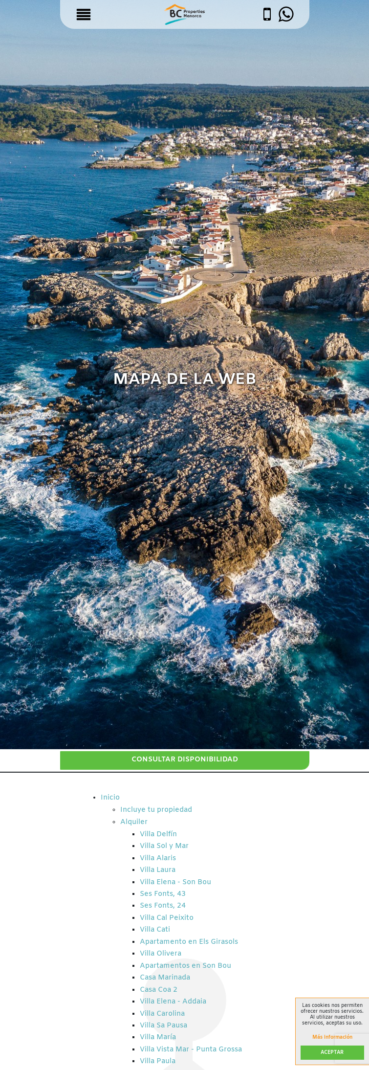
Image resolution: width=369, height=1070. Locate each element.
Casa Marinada (165, 977)
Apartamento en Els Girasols (189, 942)
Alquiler (134, 822)
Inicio (110, 797)
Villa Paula (157, 1061)
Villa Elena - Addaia (173, 1001)
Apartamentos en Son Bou (185, 966)
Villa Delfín (158, 834)
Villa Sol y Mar (164, 846)
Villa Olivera (160, 954)
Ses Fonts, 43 (163, 894)
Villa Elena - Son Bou (175, 882)
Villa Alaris (158, 858)
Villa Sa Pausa (163, 1025)
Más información (332, 1038)
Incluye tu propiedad (156, 810)
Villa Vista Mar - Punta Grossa (191, 1049)
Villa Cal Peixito (167, 918)
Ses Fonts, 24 (163, 906)
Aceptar (332, 1052)
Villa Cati (155, 930)
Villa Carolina (162, 1014)
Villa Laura (157, 870)
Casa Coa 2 (158, 990)
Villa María (158, 1037)
